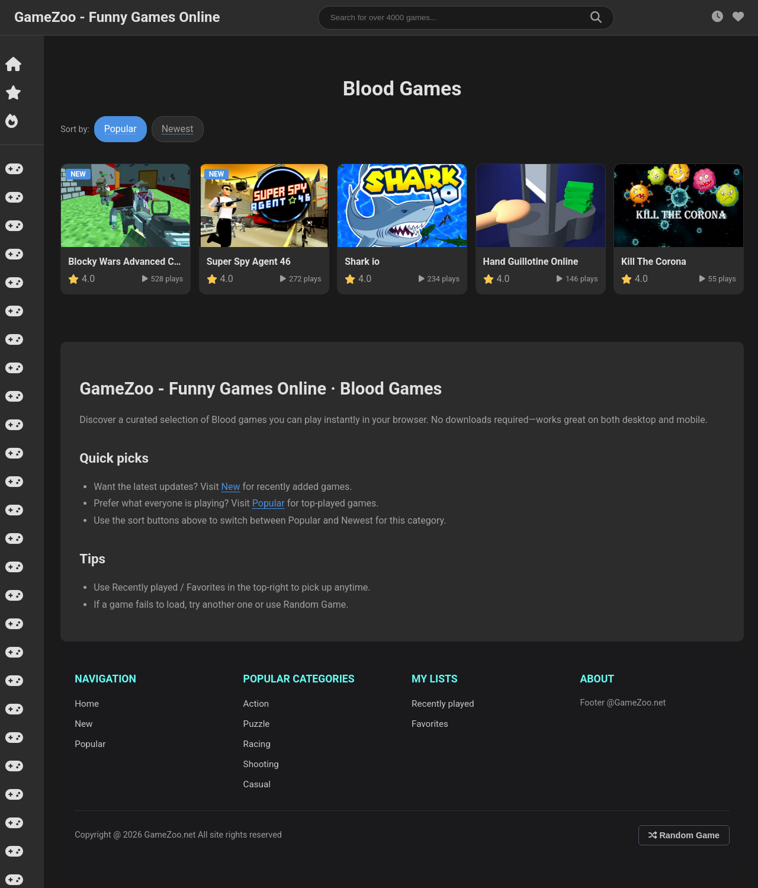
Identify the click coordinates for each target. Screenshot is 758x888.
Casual (257, 784)
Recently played (443, 703)
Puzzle (257, 724)
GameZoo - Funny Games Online (117, 17)
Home (88, 703)
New (231, 486)
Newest (179, 128)
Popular (121, 128)
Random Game (684, 835)
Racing (257, 744)
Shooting (262, 764)
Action (257, 703)
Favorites (430, 724)
